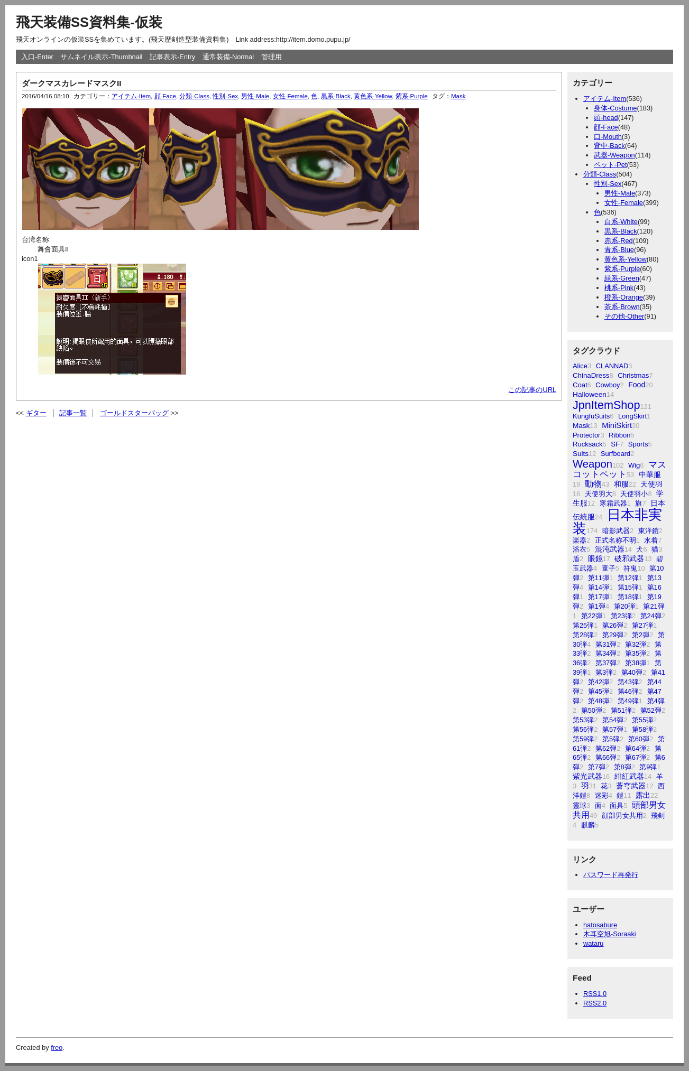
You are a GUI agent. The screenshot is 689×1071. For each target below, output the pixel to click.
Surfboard (615, 454)
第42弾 (598, 682)
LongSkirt (632, 416)
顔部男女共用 (622, 815)
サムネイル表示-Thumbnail (101, 57)
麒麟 (588, 825)
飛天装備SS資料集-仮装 (89, 22)
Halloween (590, 394)
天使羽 (651, 484)
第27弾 (642, 625)
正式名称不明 (615, 540)
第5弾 (611, 739)
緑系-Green (621, 278)
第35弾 (635, 653)
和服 (621, 484)
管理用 (271, 57)
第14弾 (598, 587)
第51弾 (621, 710)
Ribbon (619, 435)
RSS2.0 (595, 1003)
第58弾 (642, 729)
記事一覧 (73, 413)
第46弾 (628, 691)
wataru (593, 943)
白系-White (621, 222)
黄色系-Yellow (625, 259)
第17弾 (598, 597)
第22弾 (591, 616)
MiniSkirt (617, 425)
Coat (580, 385)
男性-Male (619, 193)
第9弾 (648, 767)
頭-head (606, 118)
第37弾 (606, 663)
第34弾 (606, 653)
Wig (634, 465)
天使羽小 (634, 494)
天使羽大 (598, 494)
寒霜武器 (613, 503)
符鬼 (630, 568)
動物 (593, 483)
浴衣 (579, 549)
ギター (36, 413)
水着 (651, 540)
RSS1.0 (595, 994)
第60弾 (638, 739)
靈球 (579, 805)
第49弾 (628, 701)
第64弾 (635, 748)
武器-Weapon (614, 155)
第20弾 (624, 606)
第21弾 (653, 606)
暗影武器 (616, 531)
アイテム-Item (604, 99)
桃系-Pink (618, 288)
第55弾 (642, 720)
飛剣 (658, 815)
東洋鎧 (648, 531)
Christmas (633, 375)
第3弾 (604, 672)
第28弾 (583, 635)
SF (615, 444)
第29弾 (612, 635)
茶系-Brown (622, 307)
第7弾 (596, 767)
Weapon (592, 464)
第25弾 (583, 625)
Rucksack (588, 444)
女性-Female (623, 203)
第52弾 (651, 710)
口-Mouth (608, 137)
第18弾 (628, 597)
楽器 (579, 540)
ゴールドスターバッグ (134, 413)
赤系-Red (618, 241)
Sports (638, 444)
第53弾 (583, 720)
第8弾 (622, 767)
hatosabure (600, 925)
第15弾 (628, 587)
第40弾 (631, 672)
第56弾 (583, 729)
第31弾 (606, 644)
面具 (616, 805)
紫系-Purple (622, 269)
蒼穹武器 (631, 786)
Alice (580, 366)
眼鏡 (595, 558)
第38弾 (635, 663)
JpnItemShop (606, 405)
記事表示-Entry (172, 57)
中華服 (650, 474)
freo (56, 1047)
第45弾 (598, 691)
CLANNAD (612, 366)
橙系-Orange (623, 297)
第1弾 (596, 606)
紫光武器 (587, 776)
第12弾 (628, 578)
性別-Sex (607, 184)
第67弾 (635, 757)
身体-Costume (615, 108)
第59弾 (583, 739)
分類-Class (599, 174)
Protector (586, 435)
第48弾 (598, 701)
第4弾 (656, 701)
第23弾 (621, 616)
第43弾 (628, 682)
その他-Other (624, 316)
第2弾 (640, 635)
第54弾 (612, 720)
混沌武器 (609, 549)
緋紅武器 (629, 776)
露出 (643, 795)
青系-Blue (619, 250)
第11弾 (598, 578)
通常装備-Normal (228, 57)
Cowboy (607, 385)
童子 (608, 568)
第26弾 (612, 625)
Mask (581, 426)
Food (636, 384)
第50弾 (591, 710)
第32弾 (635, 644)
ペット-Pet (610, 165)
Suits (581, 454)
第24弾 (651, 616)
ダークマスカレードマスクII (72, 83)
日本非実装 (617, 521)
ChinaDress (591, 375)
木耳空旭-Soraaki (609, 934)
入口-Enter (37, 57)
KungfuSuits (591, 416)
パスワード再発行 (610, 875)
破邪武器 (629, 559)
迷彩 (602, 795)
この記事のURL (532, 390)
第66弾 (606, 757)
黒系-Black (620, 231)
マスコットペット (619, 469)
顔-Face (606, 127)
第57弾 (612, 729)
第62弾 (606, 748)
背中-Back (609, 146)
